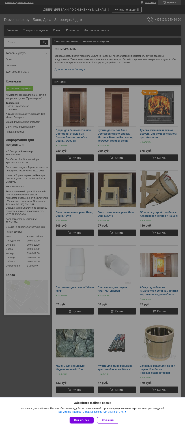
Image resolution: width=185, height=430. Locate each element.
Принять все (81, 420)
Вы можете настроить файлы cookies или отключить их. (91, 411)
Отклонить (108, 420)
